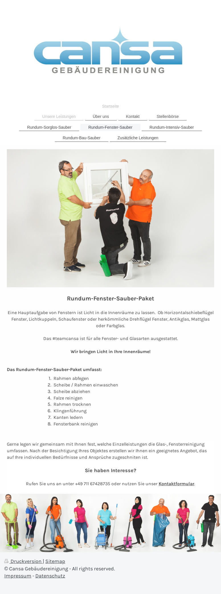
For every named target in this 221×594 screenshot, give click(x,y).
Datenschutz (50, 576)
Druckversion (23, 561)
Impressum (17, 576)
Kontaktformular (176, 483)
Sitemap (55, 561)
